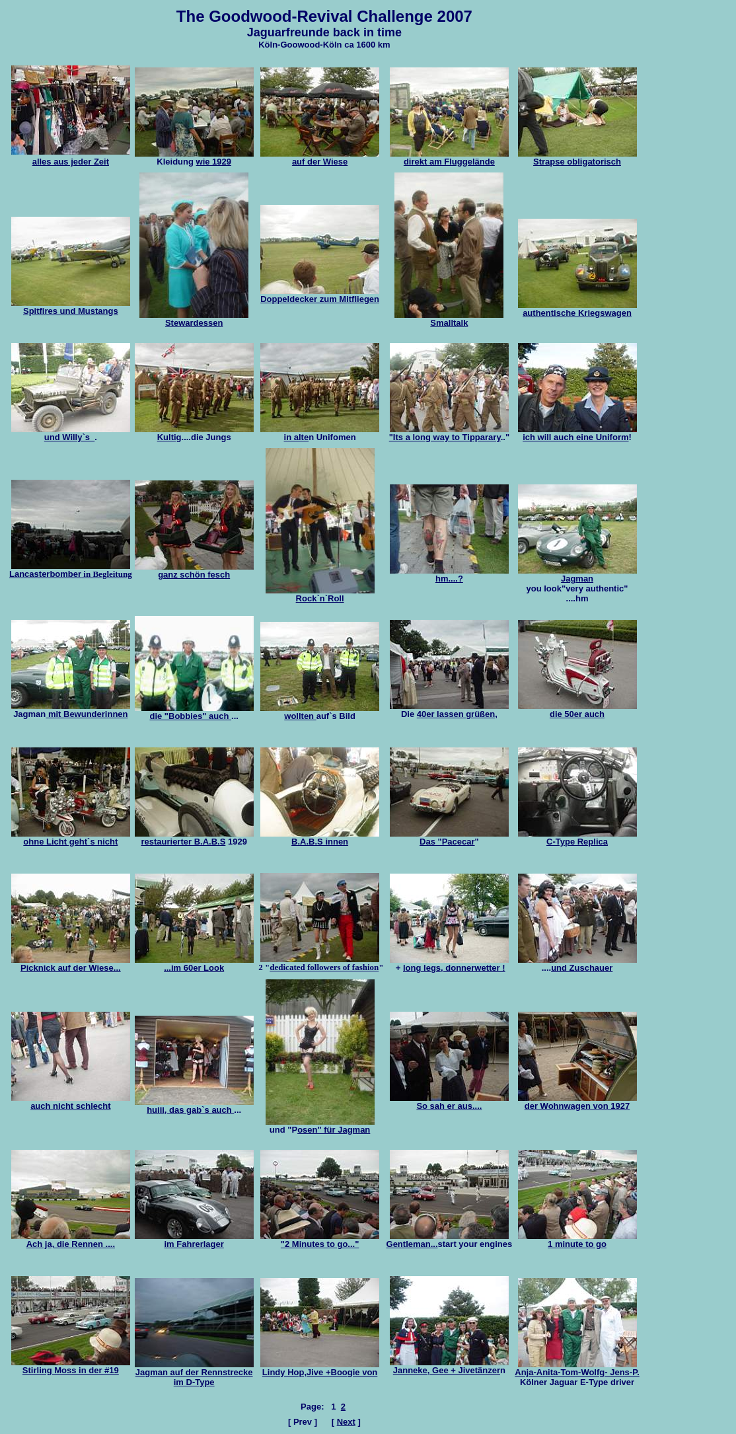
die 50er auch (577, 710)
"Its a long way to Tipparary (449, 433)
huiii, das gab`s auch (194, 1106)
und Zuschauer (581, 968)
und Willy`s (70, 433)
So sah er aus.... (449, 1102)
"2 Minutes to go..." (319, 1240)
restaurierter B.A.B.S (194, 838)
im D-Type (194, 1382)
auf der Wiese (319, 158)
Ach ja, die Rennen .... (70, 1240)
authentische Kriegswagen (577, 309)
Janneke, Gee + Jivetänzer (449, 1366)
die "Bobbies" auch (194, 712)
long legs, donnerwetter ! (454, 968)
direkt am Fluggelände (449, 158)
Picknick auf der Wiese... (70, 964)
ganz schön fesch (194, 571)
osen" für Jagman (333, 1130)
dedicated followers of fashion (324, 967)
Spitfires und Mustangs (70, 311)
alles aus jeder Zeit (70, 162)
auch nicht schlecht (70, 1102)
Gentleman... (447, 1240)
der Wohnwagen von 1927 (577, 1102)
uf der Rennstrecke (194, 1368)
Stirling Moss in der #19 (70, 1370)
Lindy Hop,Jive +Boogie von (319, 1368)
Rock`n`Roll (320, 594)
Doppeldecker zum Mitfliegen (319, 295)
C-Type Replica (577, 838)
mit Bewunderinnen (87, 714)
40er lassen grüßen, (457, 714)
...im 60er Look (194, 964)
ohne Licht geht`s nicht (70, 842)
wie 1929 (214, 162)
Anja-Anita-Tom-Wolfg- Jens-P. (577, 1368)
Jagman (577, 575)
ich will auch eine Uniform (577, 433)
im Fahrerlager (194, 1240)
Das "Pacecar (449, 838)
